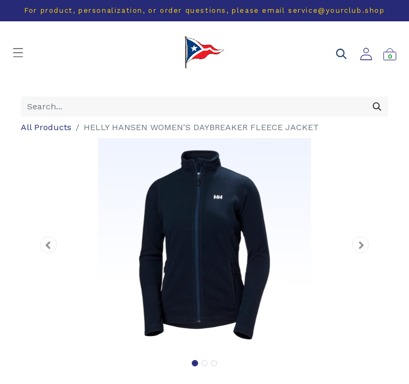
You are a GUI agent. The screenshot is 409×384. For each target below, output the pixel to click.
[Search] (377, 107)
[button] (48, 244)
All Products (46, 127)
